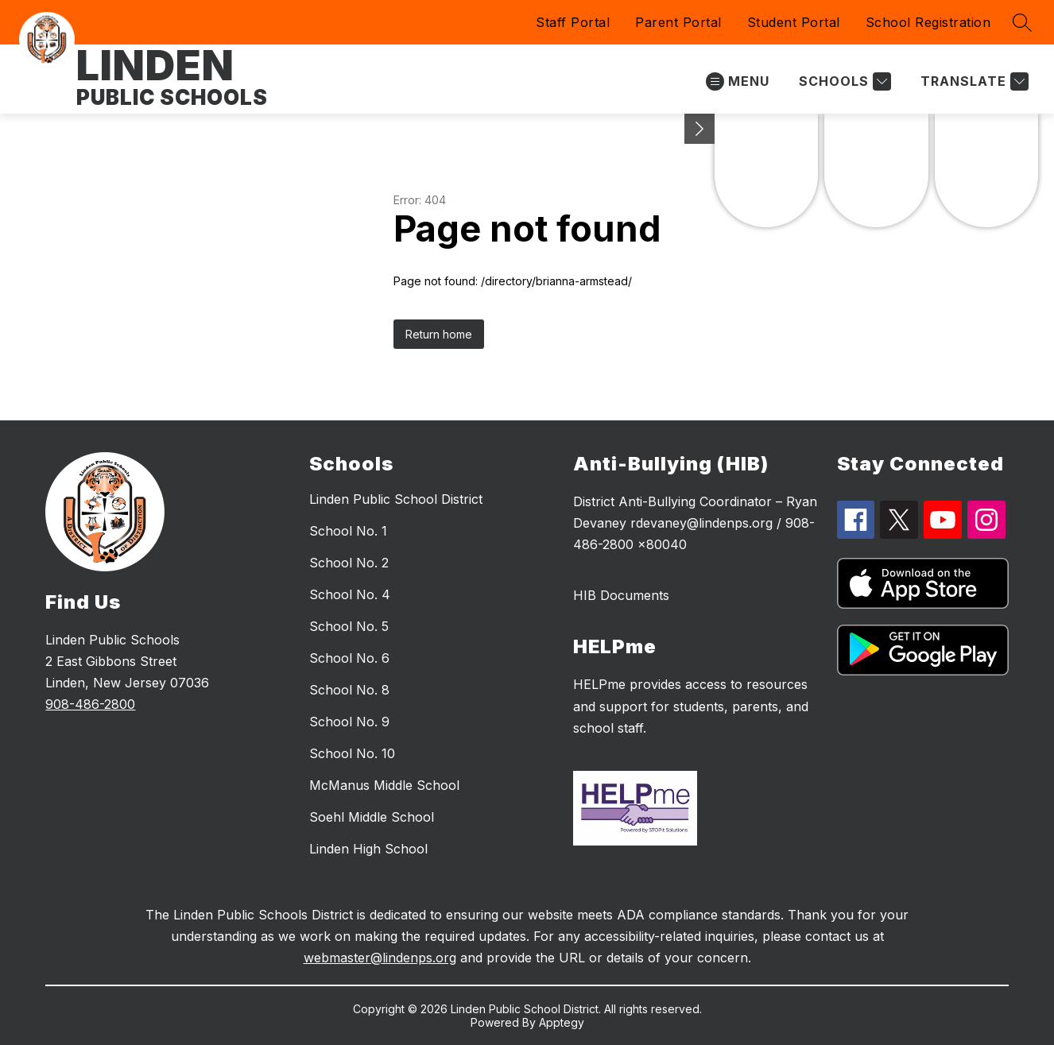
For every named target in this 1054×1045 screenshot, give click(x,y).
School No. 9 (349, 722)
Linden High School (368, 849)
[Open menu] (737, 81)
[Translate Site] (972, 81)
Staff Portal (573, 22)
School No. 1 (348, 531)
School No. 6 (349, 658)
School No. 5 (349, 626)
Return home (438, 334)
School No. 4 (349, 594)
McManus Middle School (384, 785)
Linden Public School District (395, 499)
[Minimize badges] (699, 129)
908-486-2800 (90, 704)
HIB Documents (621, 595)
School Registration (928, 22)
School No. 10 (352, 753)
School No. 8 (349, 690)
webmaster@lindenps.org (380, 958)
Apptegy (561, 1022)
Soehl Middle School (371, 817)
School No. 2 (349, 563)
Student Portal (793, 22)
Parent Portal (678, 22)
